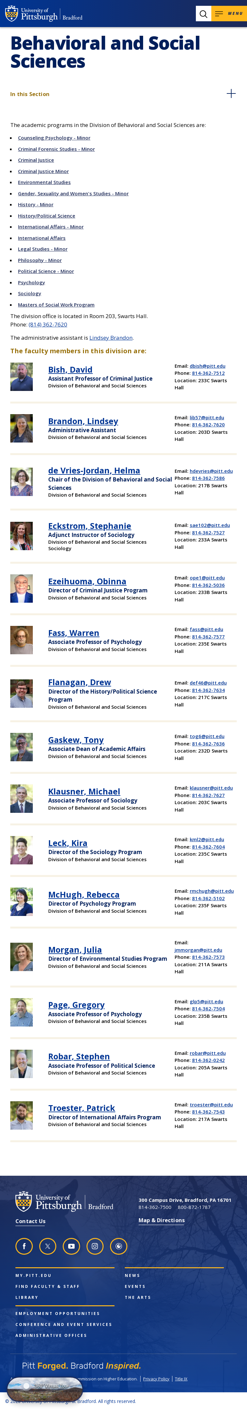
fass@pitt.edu (206, 629)
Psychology (31, 282)
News (132, 1275)
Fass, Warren (73, 632)
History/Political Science (46, 215)
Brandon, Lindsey (83, 420)
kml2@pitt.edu (207, 839)
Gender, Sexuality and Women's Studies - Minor (73, 193)
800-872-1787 (194, 1207)
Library (27, 1297)
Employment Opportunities (57, 1313)
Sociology (29, 293)
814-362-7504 (208, 1008)
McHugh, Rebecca (84, 894)
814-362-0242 (208, 1060)
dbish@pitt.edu (207, 366)
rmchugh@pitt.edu (212, 891)
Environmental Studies (44, 182)
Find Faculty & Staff (47, 1286)
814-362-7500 (155, 1207)
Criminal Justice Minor (43, 171)
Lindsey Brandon (111, 337)
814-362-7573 (208, 957)
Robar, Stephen (79, 1056)
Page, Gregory (76, 1004)
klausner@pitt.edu (211, 787)
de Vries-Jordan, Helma (94, 470)
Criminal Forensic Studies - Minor (56, 149)
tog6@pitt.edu (207, 736)
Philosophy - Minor (40, 260)
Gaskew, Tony (76, 739)
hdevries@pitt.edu (211, 471)
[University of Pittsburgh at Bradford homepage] (43, 13)
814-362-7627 (208, 795)
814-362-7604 (208, 846)
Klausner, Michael (84, 791)
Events (135, 1286)
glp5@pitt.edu (206, 1001)
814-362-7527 (208, 532)
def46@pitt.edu (208, 682)
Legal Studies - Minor (43, 249)
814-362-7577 (208, 636)
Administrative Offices (51, 1335)
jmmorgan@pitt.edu (198, 950)
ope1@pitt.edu (207, 577)
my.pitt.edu (33, 1275)
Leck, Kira (67, 842)
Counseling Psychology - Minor (54, 137)
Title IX (181, 1379)
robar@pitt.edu (208, 1053)
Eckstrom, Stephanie (89, 525)
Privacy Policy (156, 1379)
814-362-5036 (208, 585)
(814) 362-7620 (48, 324)
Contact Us (30, 1221)
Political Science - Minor (46, 271)
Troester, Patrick (81, 1107)
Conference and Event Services (63, 1324)
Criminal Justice (36, 160)
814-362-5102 (208, 898)
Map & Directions (162, 1220)
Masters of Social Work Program (56, 304)
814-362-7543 (208, 1111)
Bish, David (70, 369)
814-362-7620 (208, 424)
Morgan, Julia (75, 949)
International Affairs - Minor (51, 226)
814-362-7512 (208, 373)
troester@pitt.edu (211, 1104)
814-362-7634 (208, 690)
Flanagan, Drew (79, 681)
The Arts (138, 1297)
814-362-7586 (208, 478)
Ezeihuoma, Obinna (87, 581)
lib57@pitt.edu (207, 417)
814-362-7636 (208, 743)
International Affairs (42, 238)
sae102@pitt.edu (210, 525)
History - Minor (35, 204)
